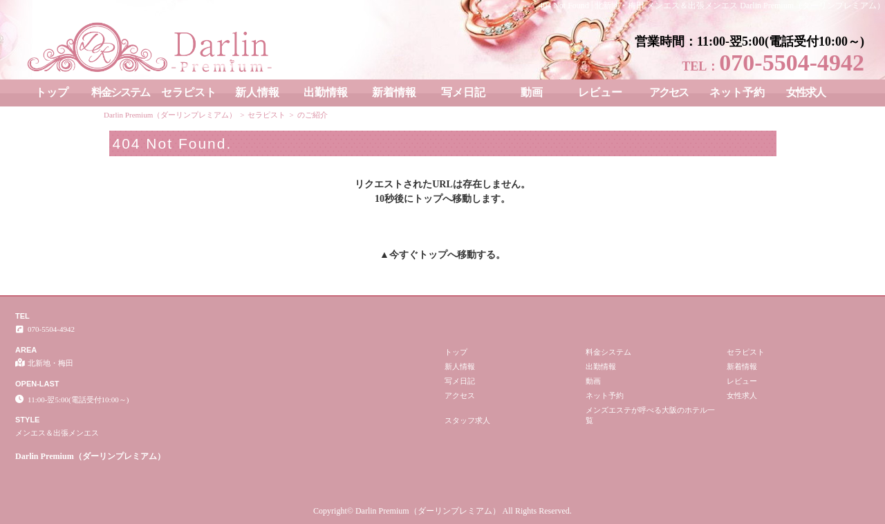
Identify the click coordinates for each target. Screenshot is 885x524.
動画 (532, 92)
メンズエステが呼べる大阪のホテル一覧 (650, 415)
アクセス (668, 92)
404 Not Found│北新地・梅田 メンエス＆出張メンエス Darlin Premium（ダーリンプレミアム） (712, 5)
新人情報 (257, 92)
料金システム (120, 92)
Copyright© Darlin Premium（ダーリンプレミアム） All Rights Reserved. (442, 511)
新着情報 (394, 92)
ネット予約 (737, 92)
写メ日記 (463, 92)
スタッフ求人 (467, 420)
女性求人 (805, 92)
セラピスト (188, 92)
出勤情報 (326, 92)
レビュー (600, 92)
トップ (51, 92)
